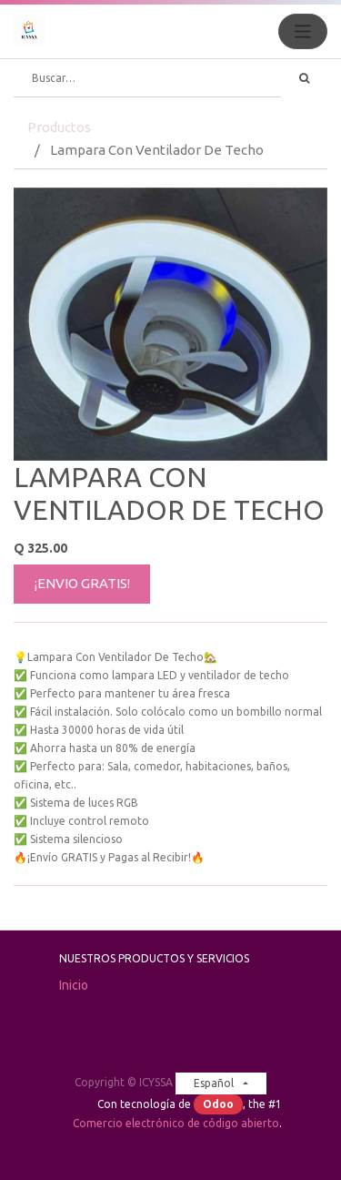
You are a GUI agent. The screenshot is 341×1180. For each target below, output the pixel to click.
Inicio (73, 985)
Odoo (218, 1104)
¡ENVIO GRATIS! (82, 583)
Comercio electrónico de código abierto (176, 1123)
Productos (59, 127)
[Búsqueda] (304, 78)
